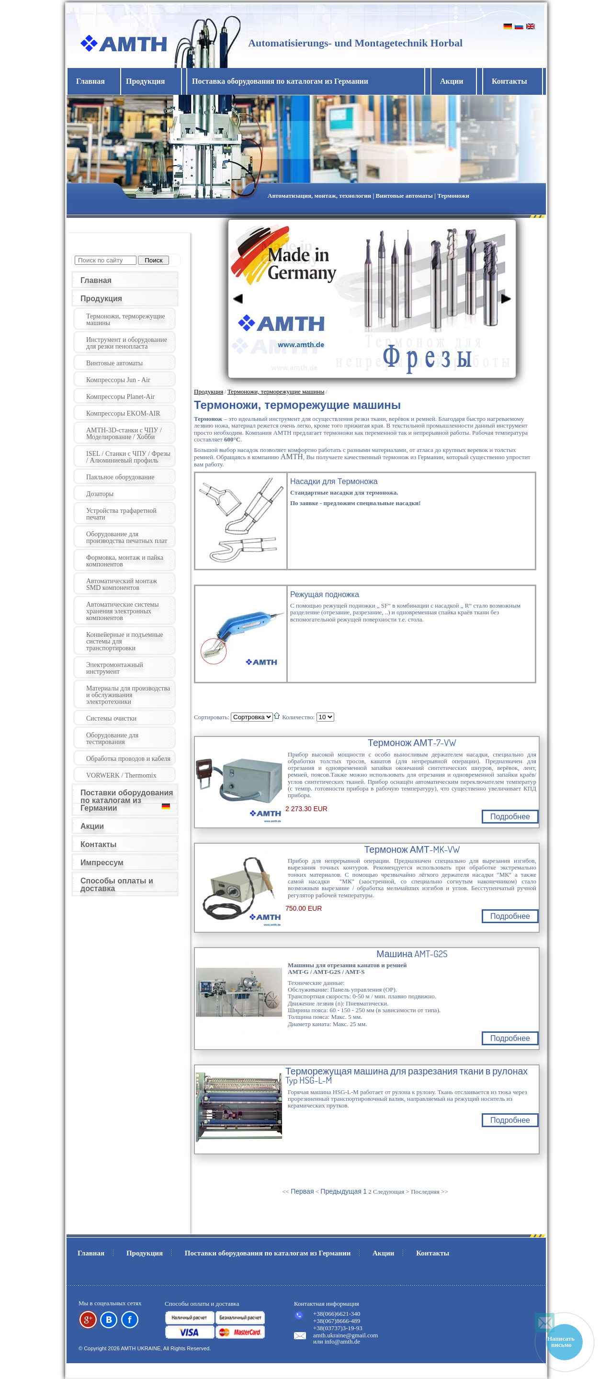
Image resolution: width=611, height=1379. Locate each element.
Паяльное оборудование (120, 477)
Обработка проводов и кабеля (128, 758)
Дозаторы (99, 493)
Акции (451, 81)
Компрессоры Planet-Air (120, 396)
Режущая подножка (324, 594)
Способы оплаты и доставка (116, 885)
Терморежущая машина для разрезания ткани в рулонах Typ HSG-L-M (406, 1075)
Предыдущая (341, 1191)
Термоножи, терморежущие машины (125, 320)
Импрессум (102, 863)
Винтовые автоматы (114, 363)
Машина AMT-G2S (411, 954)
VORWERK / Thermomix (121, 775)
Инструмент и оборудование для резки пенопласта (126, 343)
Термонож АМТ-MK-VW (412, 849)
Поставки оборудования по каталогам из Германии (126, 800)
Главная (90, 81)
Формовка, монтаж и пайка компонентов (124, 561)
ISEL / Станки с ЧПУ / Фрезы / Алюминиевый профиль (128, 457)
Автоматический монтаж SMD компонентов (121, 584)
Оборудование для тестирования (112, 739)
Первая (302, 1191)
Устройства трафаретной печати (121, 514)
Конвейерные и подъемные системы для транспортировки (124, 641)
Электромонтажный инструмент (114, 668)
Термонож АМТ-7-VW (412, 742)
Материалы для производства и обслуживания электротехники (128, 695)
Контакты (509, 81)
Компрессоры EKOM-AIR (123, 413)
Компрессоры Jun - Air (118, 380)
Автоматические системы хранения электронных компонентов (122, 611)
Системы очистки (111, 718)
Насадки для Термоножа (334, 481)
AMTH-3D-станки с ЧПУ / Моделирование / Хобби (124, 434)
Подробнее (510, 817)
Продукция (101, 298)
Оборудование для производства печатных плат (126, 537)
